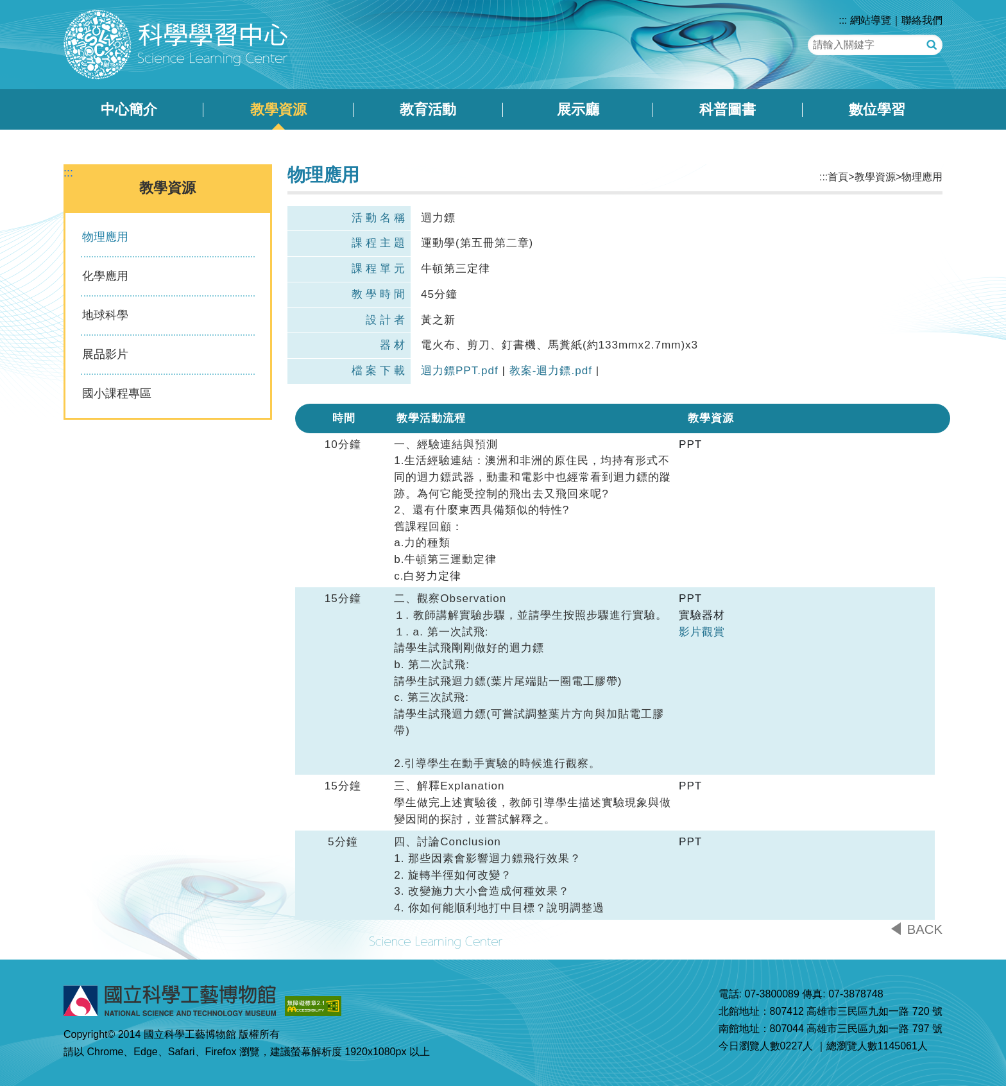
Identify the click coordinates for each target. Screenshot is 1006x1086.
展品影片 (105, 354)
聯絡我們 (921, 20)
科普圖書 (727, 109)
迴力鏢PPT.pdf (460, 371)
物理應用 (105, 236)
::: (843, 20)
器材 (394, 345)
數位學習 (877, 109)
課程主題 (380, 243)
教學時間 (380, 294)
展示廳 (578, 109)
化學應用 (105, 276)
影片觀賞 (702, 632)
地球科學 (105, 315)
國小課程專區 (116, 393)
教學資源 (278, 109)
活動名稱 (380, 218)
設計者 (387, 320)
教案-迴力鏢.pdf (550, 371)
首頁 (838, 176)
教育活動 (428, 109)
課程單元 (380, 269)
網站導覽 (870, 20)
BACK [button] (924, 929)
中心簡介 (129, 109)
